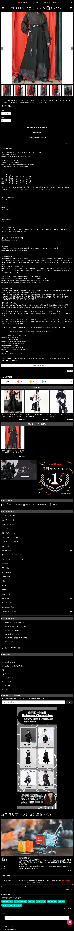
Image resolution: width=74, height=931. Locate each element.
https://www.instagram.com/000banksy (14, 341)
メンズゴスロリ (7, 585)
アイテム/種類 (6, 550)
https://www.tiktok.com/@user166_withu (14, 354)
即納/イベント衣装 (8, 524)
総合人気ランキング (8, 520)
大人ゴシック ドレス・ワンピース (12, 559)
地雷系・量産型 (7, 546)
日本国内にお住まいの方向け (37, 138)
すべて (7, 381)
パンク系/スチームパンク (10, 542)
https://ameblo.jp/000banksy (10, 346)
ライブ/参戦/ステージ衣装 (10, 537)
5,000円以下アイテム (8, 533)
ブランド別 (5, 568)
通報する (70, 370)
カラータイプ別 (7, 603)
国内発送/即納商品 (8, 607)
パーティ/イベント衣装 (9, 611)
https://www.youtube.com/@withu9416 (14, 350)
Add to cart (37, 132)
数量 (2, 118)
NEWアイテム (6, 594)
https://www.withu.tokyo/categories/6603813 (16, 156)
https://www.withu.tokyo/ (9, 240)
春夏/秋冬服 (5, 598)
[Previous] (2, 48)
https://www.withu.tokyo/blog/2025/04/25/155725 (48, 327)
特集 (3, 581)
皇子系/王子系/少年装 (9, 515)
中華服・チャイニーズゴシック (11, 555)
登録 (69, 702)
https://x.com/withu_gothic (10, 337)
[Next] (72, 48)
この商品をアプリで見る (37, 365)
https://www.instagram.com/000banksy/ (14, 250)
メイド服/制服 (6, 572)
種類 (2, 110)
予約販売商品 (6, 576)
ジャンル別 (5, 528)
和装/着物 (5, 563)
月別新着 (4, 589)
